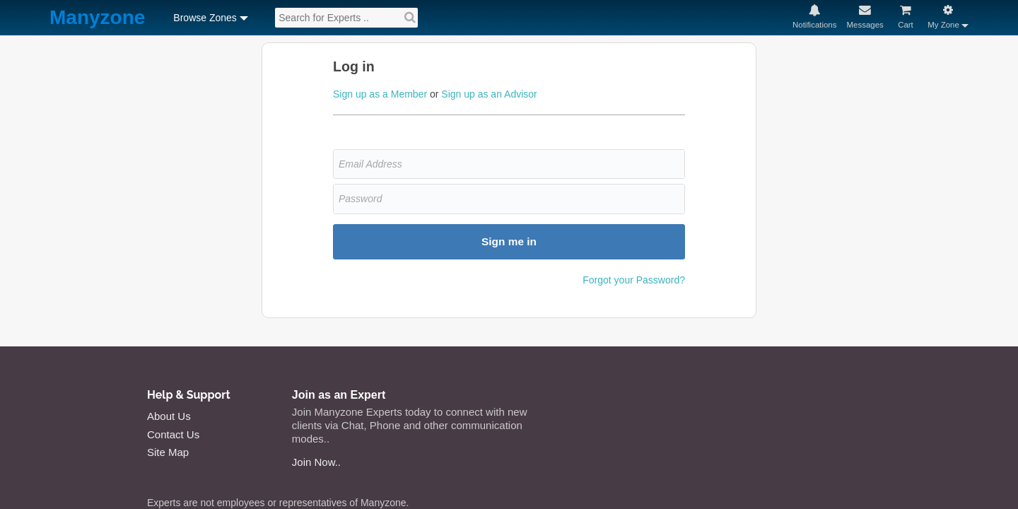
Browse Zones (204, 17)
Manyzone (97, 18)
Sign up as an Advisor (489, 94)
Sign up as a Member (380, 94)
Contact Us (173, 434)
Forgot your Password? (634, 280)
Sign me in (509, 241)
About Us (169, 416)
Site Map (168, 452)
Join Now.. (316, 462)
